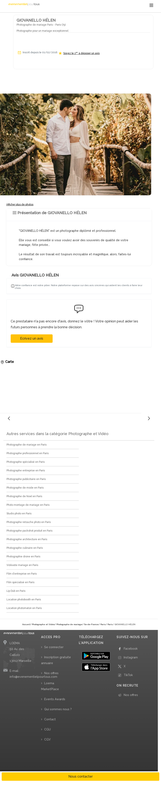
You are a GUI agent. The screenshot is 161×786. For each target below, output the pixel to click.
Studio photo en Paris (18, 513)
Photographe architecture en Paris (26, 539)
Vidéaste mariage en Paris (22, 565)
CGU (47, 729)
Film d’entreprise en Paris (21, 573)
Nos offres (51, 673)
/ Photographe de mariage (68, 624)
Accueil (26, 624)
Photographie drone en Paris (23, 556)
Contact (50, 719)
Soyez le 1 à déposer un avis (81, 53)
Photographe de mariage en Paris (26, 444)
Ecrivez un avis (31, 338)
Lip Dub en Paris (15, 590)
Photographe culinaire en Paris (24, 547)
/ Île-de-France (90, 624)
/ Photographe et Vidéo (42, 624)
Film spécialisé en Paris (20, 582)
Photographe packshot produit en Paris (29, 530)
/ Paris (102, 624)
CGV (47, 739)
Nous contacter (80, 776)
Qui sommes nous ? (58, 709)
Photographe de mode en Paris (25, 487)
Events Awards (54, 699)
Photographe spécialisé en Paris (25, 461)
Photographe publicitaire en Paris (26, 479)
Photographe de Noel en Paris (24, 496)
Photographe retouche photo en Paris (28, 522)
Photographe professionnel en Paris (27, 453)
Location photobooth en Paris (23, 599)
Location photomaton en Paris (24, 608)
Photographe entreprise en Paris (25, 470)
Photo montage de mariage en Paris (27, 504)
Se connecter (54, 647)
